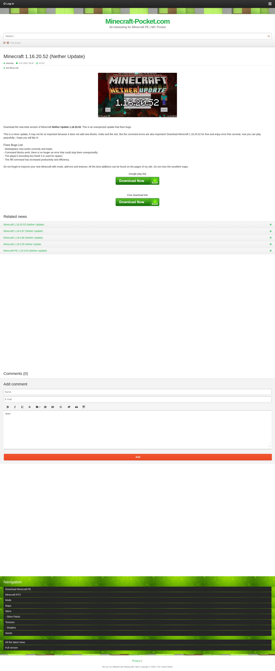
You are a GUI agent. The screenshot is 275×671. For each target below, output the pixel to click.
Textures (10, 622)
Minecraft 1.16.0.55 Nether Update (22, 244)
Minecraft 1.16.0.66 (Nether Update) (23, 237)
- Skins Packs (12, 616)
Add (137, 457)
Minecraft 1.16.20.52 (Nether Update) (44, 56)
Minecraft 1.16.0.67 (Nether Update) (23, 231)
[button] (7, 407)
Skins (8, 611)
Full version (16, 43)
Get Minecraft (12, 68)
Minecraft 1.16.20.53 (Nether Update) (24, 224)
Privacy (136, 660)
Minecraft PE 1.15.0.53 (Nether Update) (25, 250)
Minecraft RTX (13, 594)
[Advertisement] (137, 315)
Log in (10, 3)
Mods (8, 600)
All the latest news (15, 642)
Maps (8, 605)
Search (268, 36)
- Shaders (10, 627)
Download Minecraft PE (18, 589)
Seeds (8, 633)
